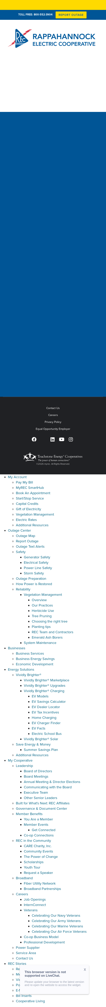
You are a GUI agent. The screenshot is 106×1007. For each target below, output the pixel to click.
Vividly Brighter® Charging (44, 691)
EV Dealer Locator (46, 707)
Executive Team (36, 792)
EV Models (40, 696)
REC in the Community (33, 840)
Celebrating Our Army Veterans (56, 921)
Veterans (31, 910)
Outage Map (25, 536)
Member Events (36, 824)
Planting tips (41, 627)
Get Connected (43, 830)
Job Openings (35, 899)
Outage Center (19, 530)
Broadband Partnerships (42, 889)
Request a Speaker (38, 873)
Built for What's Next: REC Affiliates (42, 803)
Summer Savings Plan (41, 750)
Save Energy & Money (33, 744)
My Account (17, 477)
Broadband (24, 878)
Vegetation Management (35, 514)
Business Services (30, 653)
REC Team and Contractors (52, 632)
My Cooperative (20, 760)
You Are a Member (38, 819)
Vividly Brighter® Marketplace (46, 680)
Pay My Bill (24, 482)
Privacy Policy (53, 422)
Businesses (16, 648)
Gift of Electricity (28, 509)
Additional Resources (32, 525)
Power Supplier (28, 947)
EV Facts (38, 728)
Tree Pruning (42, 616)
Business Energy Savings (35, 659)
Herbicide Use (43, 610)
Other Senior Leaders (40, 798)
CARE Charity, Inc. (38, 846)
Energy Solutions (21, 669)
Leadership (24, 766)
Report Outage (27, 541)
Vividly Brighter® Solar (41, 739)
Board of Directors (38, 771)
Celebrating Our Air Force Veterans (59, 931)
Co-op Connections (39, 835)
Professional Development (44, 942)
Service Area (26, 953)
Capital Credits (27, 504)
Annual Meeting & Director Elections (52, 782)
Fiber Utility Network (40, 883)
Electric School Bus (47, 733)
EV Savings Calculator (49, 701)
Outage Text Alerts (30, 546)
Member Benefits (29, 814)
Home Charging (44, 717)
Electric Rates (26, 520)
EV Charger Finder (46, 723)
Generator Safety (37, 557)
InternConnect (35, 905)
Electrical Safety (36, 562)
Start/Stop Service (30, 498)
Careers (53, 415)
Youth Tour (32, 867)
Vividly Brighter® (28, 675)
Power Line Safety (38, 568)
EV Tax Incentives (45, 712)
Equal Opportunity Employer (53, 429)
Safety (21, 552)
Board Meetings (36, 776)
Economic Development (34, 664)
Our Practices (42, 605)
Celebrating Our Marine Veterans (57, 926)
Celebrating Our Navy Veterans (56, 915)
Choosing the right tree (49, 621)
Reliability (23, 589)
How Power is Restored (34, 584)
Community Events (38, 851)
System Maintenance (40, 643)
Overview (39, 600)
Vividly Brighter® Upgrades (44, 685)
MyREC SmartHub (30, 487)
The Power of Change (41, 856)
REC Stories (17, 963)
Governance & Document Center (41, 808)
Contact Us (53, 408)
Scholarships (33, 862)
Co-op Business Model (41, 937)
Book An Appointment (33, 493)
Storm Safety (34, 573)
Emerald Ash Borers (47, 637)
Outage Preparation (31, 578)
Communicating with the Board (48, 787)
